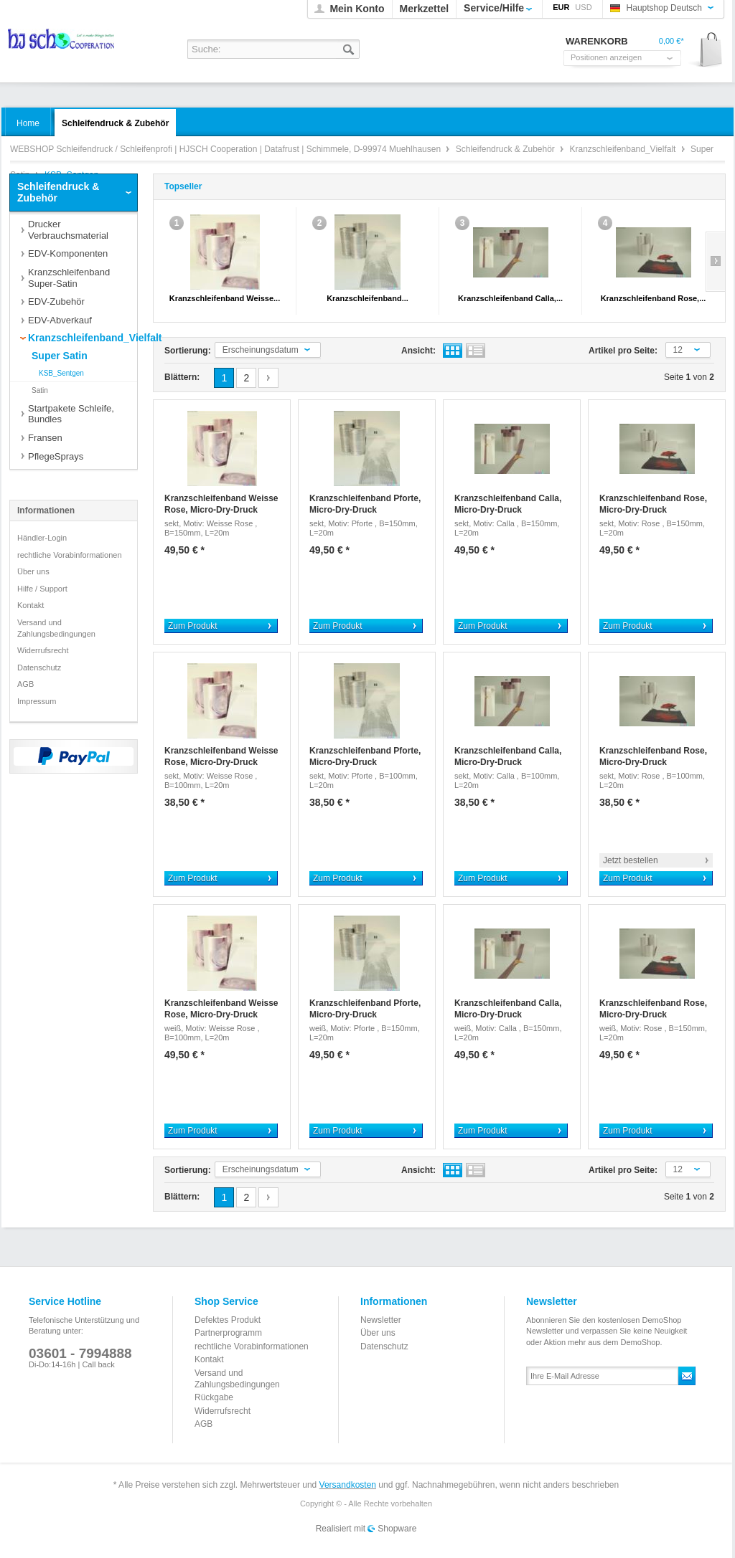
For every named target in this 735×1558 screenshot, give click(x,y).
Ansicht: (418, 351)
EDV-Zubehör (56, 301)
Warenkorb (706, 50)
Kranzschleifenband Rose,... (653, 298)
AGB (25, 684)
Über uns (33, 571)
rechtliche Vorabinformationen (69, 555)
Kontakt (30, 605)
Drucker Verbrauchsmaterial (68, 230)
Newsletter (380, 1320)
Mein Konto (356, 8)
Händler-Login (42, 537)
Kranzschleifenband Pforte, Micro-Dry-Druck (365, 504)
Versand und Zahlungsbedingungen (56, 628)
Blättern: (182, 377)
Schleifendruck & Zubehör (506, 149)
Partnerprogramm (228, 1333)
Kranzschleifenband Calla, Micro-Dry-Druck (507, 504)
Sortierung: (187, 351)
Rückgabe (214, 1397)
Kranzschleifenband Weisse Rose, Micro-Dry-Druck (221, 504)
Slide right (715, 262)
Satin (40, 390)
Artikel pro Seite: (623, 351)
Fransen (45, 437)
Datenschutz (39, 667)
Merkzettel (424, 8)
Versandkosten (347, 1485)
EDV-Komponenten (68, 253)
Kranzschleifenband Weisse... (224, 298)
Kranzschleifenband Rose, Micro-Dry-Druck (653, 504)
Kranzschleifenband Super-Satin (69, 278)
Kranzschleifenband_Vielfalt (624, 149)
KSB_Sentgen (61, 373)
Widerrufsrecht (43, 650)
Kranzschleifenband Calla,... (510, 298)
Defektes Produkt (228, 1320)
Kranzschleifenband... (367, 298)
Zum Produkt (192, 626)
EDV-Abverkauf (60, 320)
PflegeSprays (55, 456)
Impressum (36, 701)
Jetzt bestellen (630, 860)
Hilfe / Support (42, 588)
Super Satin (60, 355)
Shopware (397, 1529)
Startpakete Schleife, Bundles (71, 414)
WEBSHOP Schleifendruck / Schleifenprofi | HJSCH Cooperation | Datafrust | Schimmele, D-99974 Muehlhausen (62, 43)
